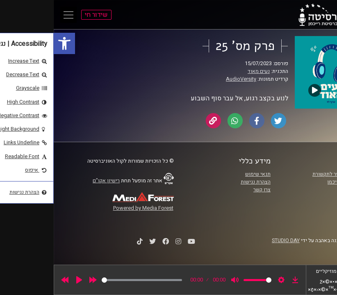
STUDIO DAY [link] (232, 240)
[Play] (25, 279)
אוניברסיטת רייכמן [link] (293, 182)
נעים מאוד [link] (205, 71)
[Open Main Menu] (15, 15)
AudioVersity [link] (187, 79)
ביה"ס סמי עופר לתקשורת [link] (286, 174)
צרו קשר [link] (208, 189)
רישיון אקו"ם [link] (52, 180)
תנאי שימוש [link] (204, 174)
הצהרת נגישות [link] (202, 182)
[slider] (88, 280)
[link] (10, 43)
